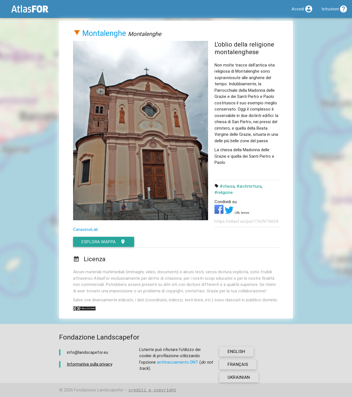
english (236, 351)
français (238, 364)
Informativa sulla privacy (89, 364)
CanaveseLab (85, 229)
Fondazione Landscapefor (98, 390)
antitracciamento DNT (177, 362)
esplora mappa (103, 242)
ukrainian (239, 377)
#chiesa (227, 186)
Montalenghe (104, 33)
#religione (224, 192)
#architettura (249, 186)
